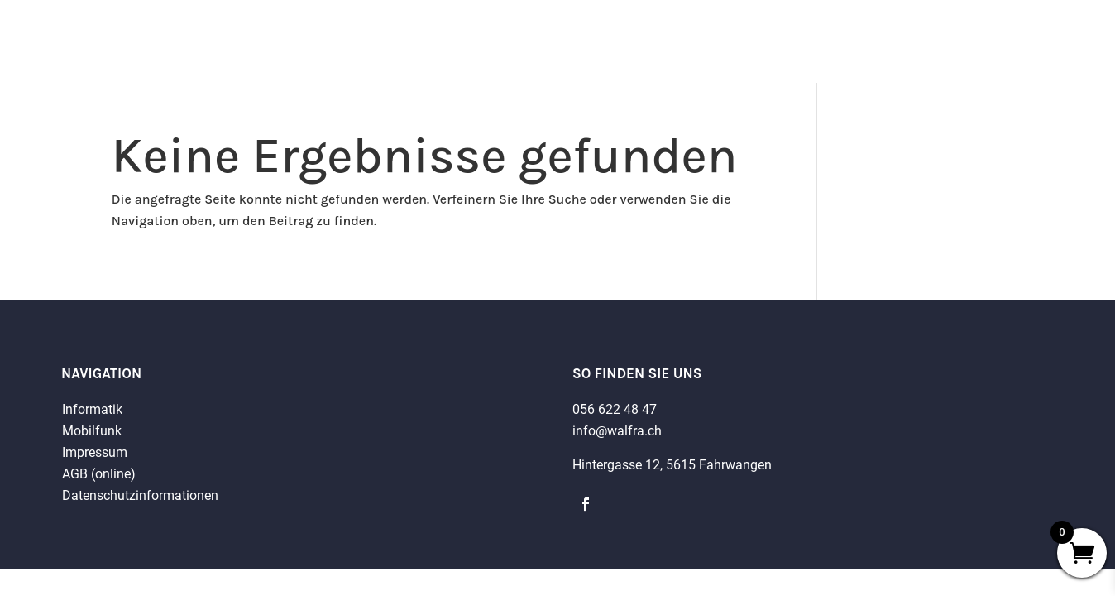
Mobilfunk (92, 431)
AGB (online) (99, 474)
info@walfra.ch (617, 431)
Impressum (94, 452)
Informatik (92, 409)
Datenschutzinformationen (140, 495)
